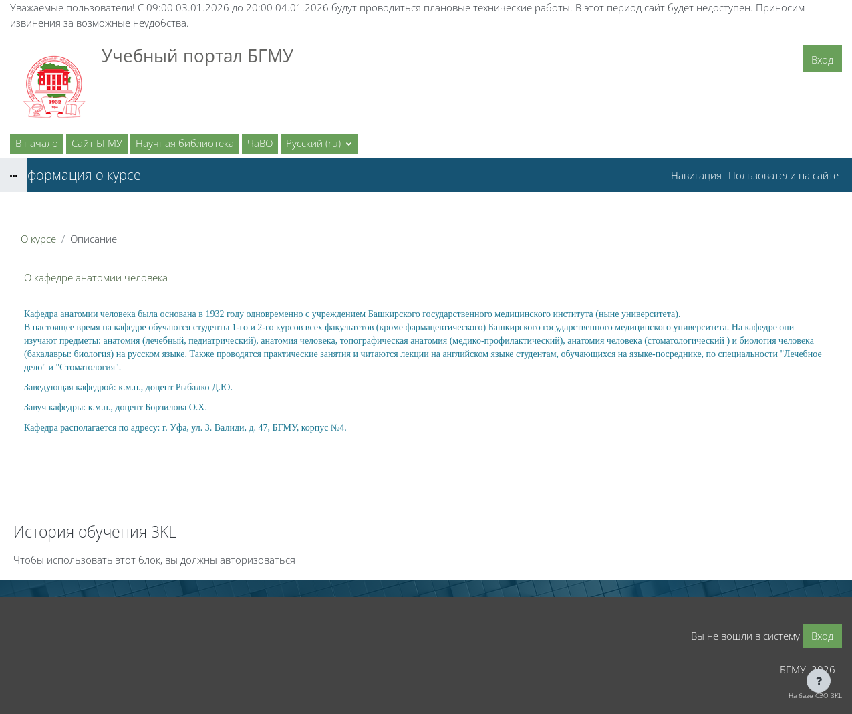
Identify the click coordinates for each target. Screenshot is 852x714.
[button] (319, 144)
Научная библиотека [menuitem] (185, 143)
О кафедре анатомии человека (96, 277)
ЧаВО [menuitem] (260, 143)
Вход (822, 59)
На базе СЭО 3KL (815, 695)
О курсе (38, 238)
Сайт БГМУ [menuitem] (97, 143)
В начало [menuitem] (36, 143)
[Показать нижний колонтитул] (819, 681)
